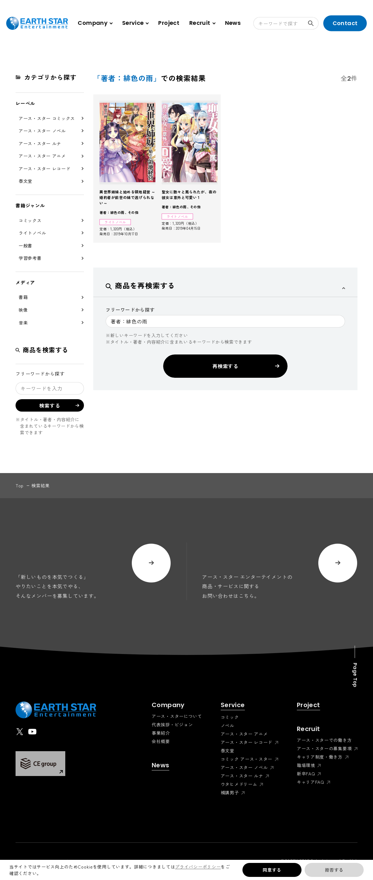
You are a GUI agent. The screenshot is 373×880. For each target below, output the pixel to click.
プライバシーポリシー (198, 867)
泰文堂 (25, 181)
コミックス (30, 220)
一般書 (25, 245)
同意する (272, 870)
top (20, 485)
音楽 (23, 322)
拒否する (334, 870)
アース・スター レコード (44, 168)
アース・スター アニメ (42, 156)
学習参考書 (30, 258)
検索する (313, 23)
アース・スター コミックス (47, 118)
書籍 (23, 297)
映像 (23, 310)
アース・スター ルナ (40, 143)
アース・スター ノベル (42, 131)
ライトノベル (32, 233)
